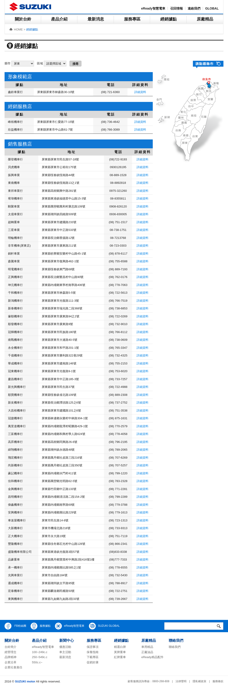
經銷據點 (168, 19)
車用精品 (147, 647)
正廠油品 (147, 652)
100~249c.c (39, 652)
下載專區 (92, 657)
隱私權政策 (199, 681)
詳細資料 (140, 92)
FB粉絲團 (15, 626)
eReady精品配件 (152, 657)
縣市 (7, 63)
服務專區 (132, 19)
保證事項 (92, 647)
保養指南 (92, 652)
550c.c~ (37, 662)
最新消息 (96, 19)
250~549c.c (39, 657)
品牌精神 (10, 657)
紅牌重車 (120, 657)
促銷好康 (92, 662)
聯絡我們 (175, 647)
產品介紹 (59, 19)
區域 (40, 63)
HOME (18, 29)
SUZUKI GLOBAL (104, 626)
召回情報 (176, 8)
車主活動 (65, 652)
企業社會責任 (13, 667)
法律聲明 (181, 681)
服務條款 (217, 681)
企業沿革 (10, 662)
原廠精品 (205, 19)
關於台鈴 (23, 19)
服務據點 (41, 626)
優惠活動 (65, 647)
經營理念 (10, 652)
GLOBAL (212, 8)
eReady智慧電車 (153, 8)
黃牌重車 (120, 652)
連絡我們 (194, 8)
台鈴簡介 (10, 647)
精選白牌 (120, 647)
